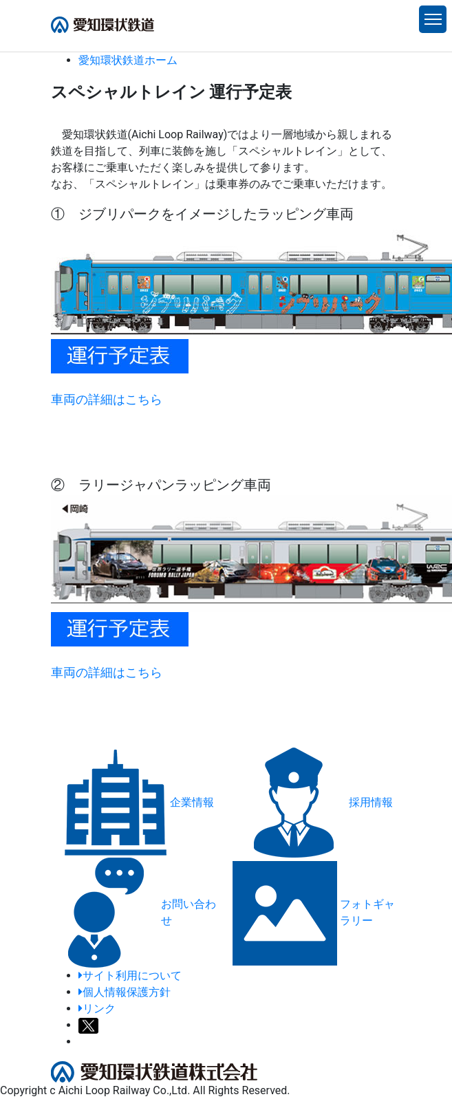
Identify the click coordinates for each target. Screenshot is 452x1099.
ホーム (127, 60)
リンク (97, 1008)
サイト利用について (130, 975)
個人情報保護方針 (124, 992)
